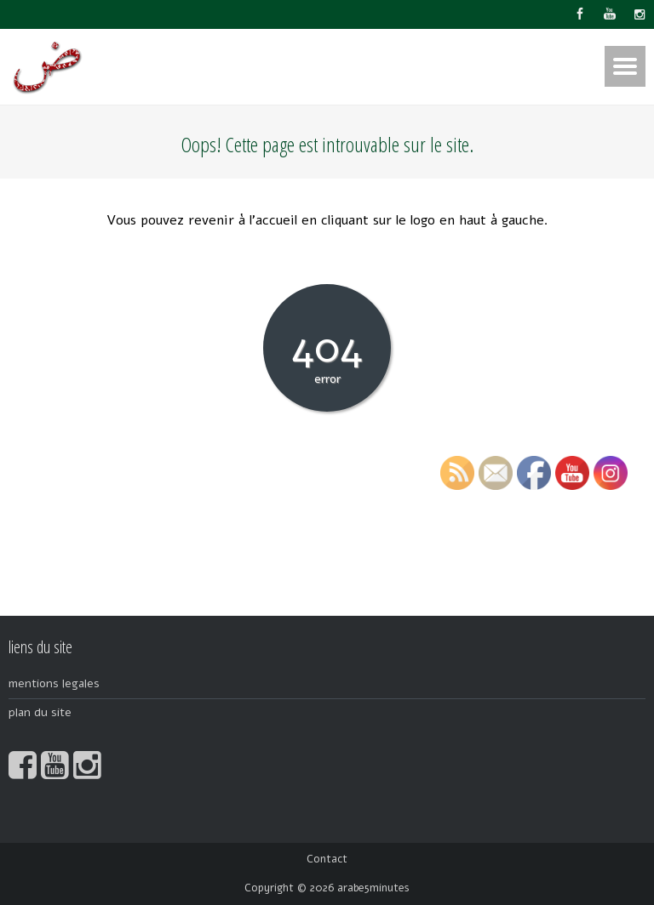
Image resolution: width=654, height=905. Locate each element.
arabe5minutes (373, 888)
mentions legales (54, 683)
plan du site (40, 712)
